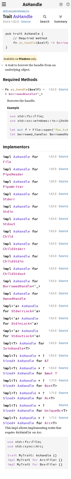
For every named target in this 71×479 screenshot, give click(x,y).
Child (8, 236)
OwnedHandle (14, 298)
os (10, 11)
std (5, 11)
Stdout (9, 224)
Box (47, 385)
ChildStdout (14, 274)
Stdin (8, 211)
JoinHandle (13, 348)
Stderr (9, 199)
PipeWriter (13, 186)
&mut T (50, 373)
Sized (8, 361)
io (28, 11)
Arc (47, 423)
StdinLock (20, 323)
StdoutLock (21, 336)
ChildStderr (14, 249)
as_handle (27, 42)
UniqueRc (52, 410)
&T (46, 361)
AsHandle (32, 4)
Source (26, 21)
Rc (46, 398)
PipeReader (13, 174)
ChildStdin (13, 261)
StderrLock (21, 311)
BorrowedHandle (22, 94)
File (7, 162)
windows (19, 11)
